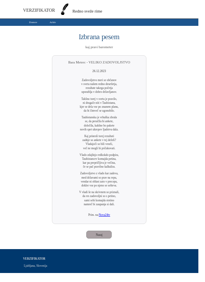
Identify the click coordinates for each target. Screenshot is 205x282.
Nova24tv (104, 215)
